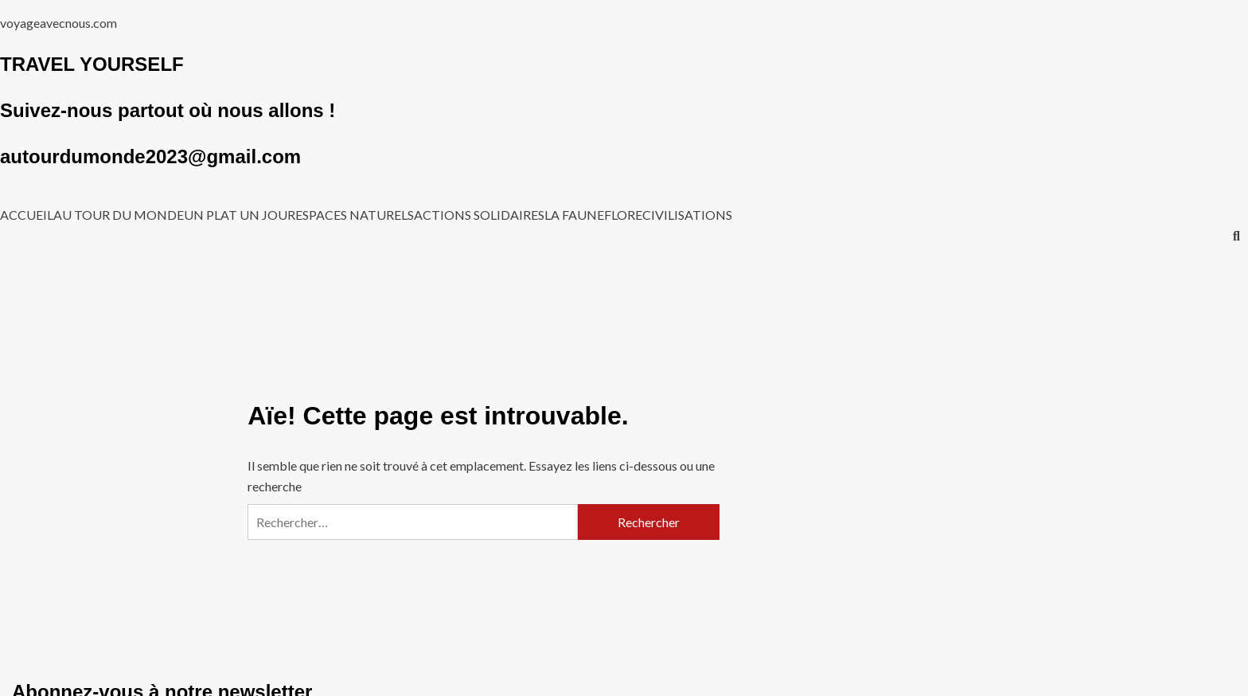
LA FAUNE (574, 215)
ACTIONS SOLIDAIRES (479, 215)
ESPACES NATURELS (354, 215)
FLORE (623, 215)
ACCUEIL (26, 215)
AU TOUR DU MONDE (118, 215)
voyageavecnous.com (58, 22)
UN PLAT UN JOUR (239, 215)
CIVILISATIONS (687, 215)
